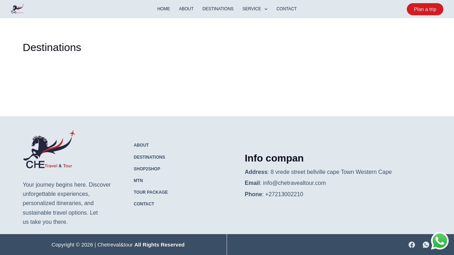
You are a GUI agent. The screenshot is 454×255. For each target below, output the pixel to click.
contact (286, 8)
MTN (138, 180)
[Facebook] (412, 245)
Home (163, 8)
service (257, 9)
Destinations (218, 8)
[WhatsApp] (426, 245)
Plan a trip (425, 9)
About (186, 8)
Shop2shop (147, 168)
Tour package (151, 192)
